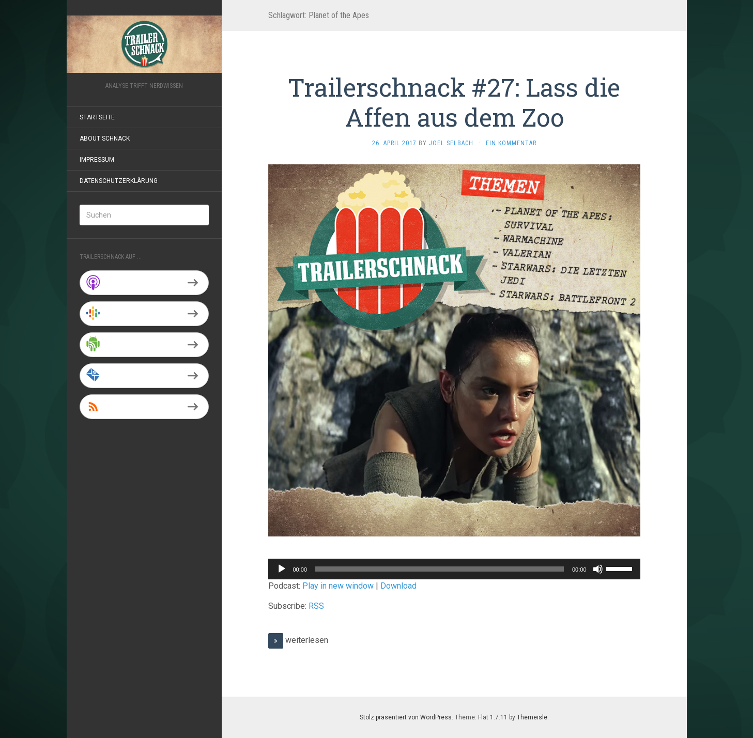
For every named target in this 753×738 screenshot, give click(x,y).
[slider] (439, 569)
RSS (316, 606)
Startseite (97, 117)
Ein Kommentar (511, 143)
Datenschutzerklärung (119, 181)
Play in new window (338, 586)
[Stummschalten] (598, 569)
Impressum (97, 159)
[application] (454, 569)
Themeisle (532, 717)
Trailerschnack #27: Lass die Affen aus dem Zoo (454, 102)
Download (398, 586)
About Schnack (105, 138)
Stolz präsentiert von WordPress (406, 717)
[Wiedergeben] (281, 569)
